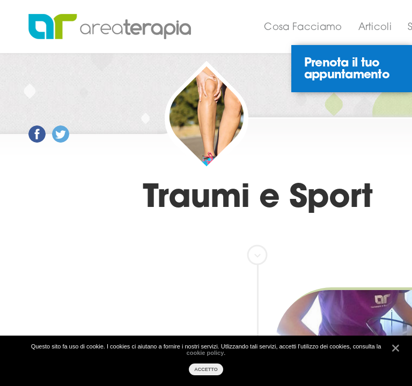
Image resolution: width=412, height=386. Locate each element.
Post (29, 125)
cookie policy (205, 353)
